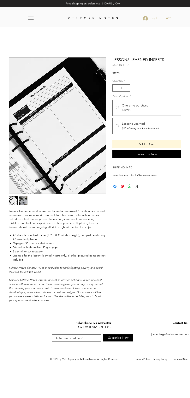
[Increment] (127, 88)
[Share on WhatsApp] (129, 186)
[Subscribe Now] (118, 337)
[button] (31, 18)
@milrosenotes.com (177, 334)
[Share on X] (137, 186)
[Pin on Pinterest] (122, 186)
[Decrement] (115, 88)
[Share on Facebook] (115, 186)
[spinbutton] (121, 88)
